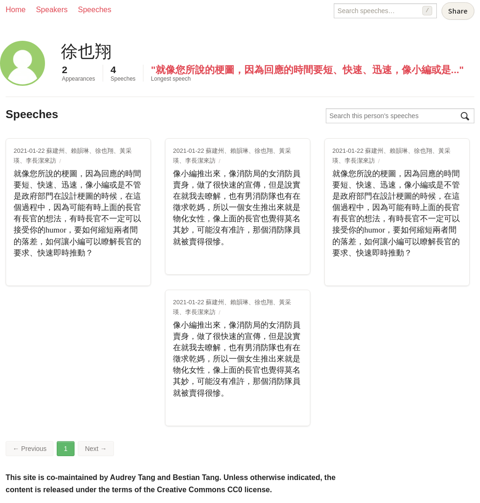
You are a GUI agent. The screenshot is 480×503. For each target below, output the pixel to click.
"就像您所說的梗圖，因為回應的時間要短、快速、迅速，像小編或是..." (307, 69)
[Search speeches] (385, 10)
